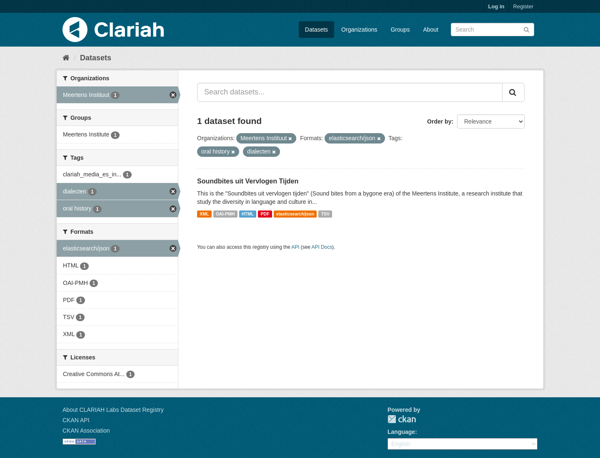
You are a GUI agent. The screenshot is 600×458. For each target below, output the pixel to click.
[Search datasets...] (349, 92)
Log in (496, 6)
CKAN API (76, 420)
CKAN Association (86, 430)
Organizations (359, 29)
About (430, 29)
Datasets (316, 29)
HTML (248, 213)
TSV (325, 213)
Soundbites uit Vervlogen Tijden (247, 181)
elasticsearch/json (295, 213)
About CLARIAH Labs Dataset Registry (113, 409)
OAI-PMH (225, 213)
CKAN (402, 419)
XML (204, 213)
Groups (400, 29)
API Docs (322, 247)
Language (401, 431)
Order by (439, 121)
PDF (265, 213)
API (295, 247)
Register (523, 6)
